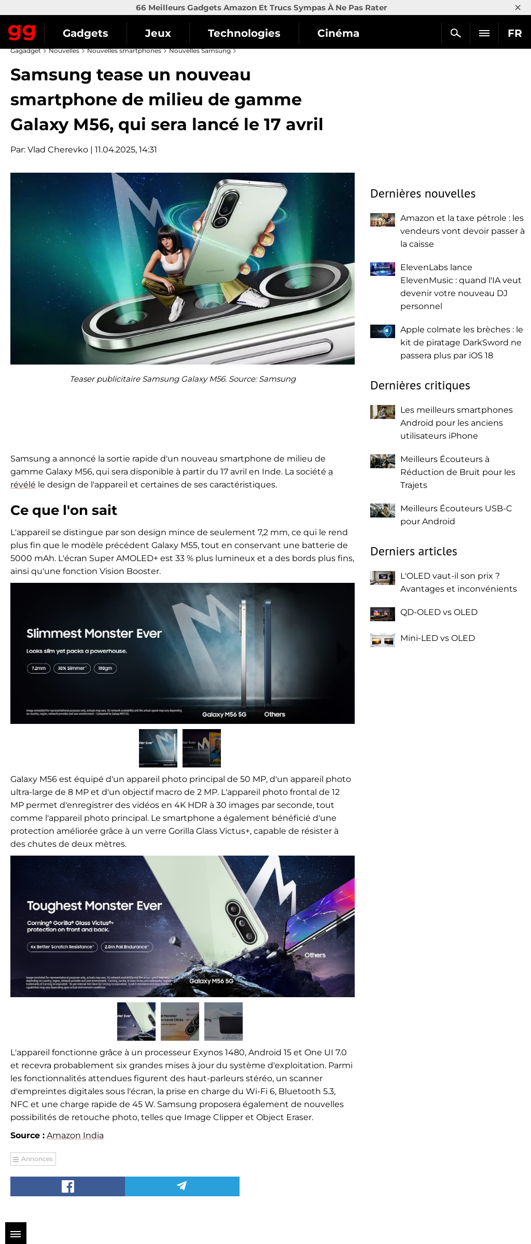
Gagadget (22, 30)
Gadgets (85, 33)
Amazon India (75, 1135)
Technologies (244, 33)
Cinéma (338, 33)
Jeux (158, 33)
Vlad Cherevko (57, 150)
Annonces (37, 1159)
